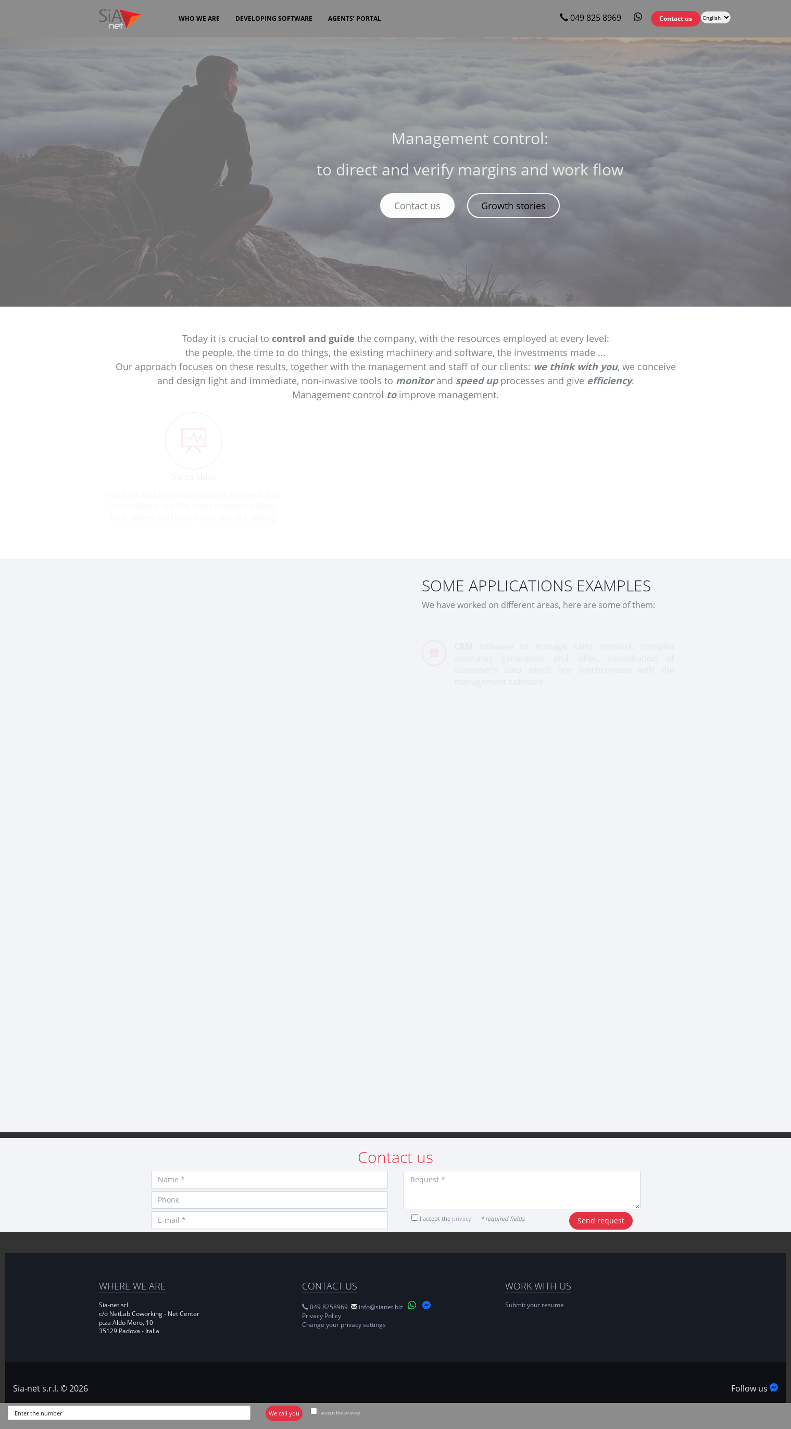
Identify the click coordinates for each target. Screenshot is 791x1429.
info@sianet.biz (381, 1306)
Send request (600, 1220)
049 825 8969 (590, 17)
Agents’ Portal (354, 18)
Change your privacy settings (344, 1324)
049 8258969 (325, 1306)
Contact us (417, 205)
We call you (284, 1413)
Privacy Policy (321, 1315)
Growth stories (513, 205)
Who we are (199, 18)
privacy (352, 1412)
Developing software (273, 18)
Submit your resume (534, 1304)
